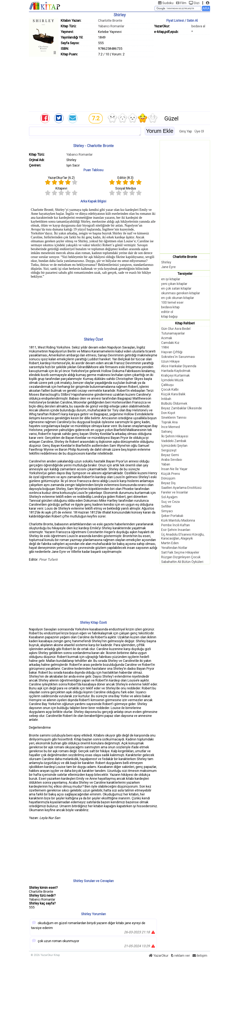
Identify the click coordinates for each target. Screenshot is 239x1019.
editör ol (167, 312)
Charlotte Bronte (110, 20)
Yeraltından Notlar (174, 548)
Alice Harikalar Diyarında (178, 366)
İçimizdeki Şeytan (174, 445)
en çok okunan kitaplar (177, 298)
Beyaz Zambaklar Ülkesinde (181, 408)
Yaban (165, 464)
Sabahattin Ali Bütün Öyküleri (182, 562)
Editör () (125, 178)
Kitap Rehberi (185, 323)
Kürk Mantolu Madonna (178, 520)
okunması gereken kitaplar (180, 293)
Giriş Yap (185, 131)
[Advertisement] (119, 83)
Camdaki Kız (170, 343)
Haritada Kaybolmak (175, 371)
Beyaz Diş (168, 483)
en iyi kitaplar (170, 279)
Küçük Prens (170, 474)
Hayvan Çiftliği (171, 352)
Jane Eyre (168, 267)
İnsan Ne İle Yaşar (174, 469)
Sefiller (166, 506)
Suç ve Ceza (170, 502)
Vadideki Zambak (173, 441)
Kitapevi (61, 188)
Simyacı (167, 511)
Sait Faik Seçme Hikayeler (180, 552)
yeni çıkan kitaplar (174, 284)
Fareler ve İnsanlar (174, 492)
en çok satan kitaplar (176, 288)
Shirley (166, 262)
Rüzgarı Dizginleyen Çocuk (181, 557)
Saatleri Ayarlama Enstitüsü (181, 488)
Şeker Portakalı (172, 516)
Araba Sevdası (171, 460)
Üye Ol (199, 131)
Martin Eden (170, 543)
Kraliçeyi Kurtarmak (175, 375)
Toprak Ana (169, 422)
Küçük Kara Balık (173, 394)
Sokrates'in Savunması (178, 357)
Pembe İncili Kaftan (175, 525)
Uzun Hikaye (170, 361)
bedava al (198, 26)
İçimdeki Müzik (172, 380)
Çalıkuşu (167, 385)
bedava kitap (170, 307)
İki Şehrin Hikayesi (174, 436)
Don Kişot (168, 413)
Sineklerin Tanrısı (173, 417)
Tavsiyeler (185, 274)
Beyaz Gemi (170, 455)
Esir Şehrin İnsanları (175, 530)
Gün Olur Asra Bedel (175, 329)
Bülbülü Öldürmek (174, 403)
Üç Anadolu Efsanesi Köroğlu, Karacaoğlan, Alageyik (182, 536)
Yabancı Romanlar (111, 26)
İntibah (166, 399)
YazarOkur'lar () (61, 178)
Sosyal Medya (125, 188)
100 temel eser (172, 302)
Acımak (166, 338)
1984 (165, 347)
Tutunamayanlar (173, 333)
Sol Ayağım (169, 497)
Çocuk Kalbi (170, 389)
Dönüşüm (168, 478)
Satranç (167, 431)
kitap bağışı (169, 316)
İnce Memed (170, 427)
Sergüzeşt (168, 450)
